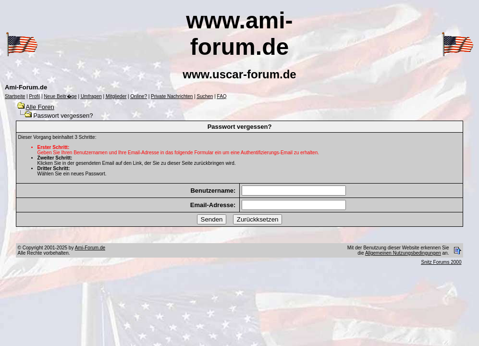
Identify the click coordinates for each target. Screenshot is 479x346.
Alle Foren (39, 107)
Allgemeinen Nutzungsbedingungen (403, 253)
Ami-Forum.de (90, 247)
